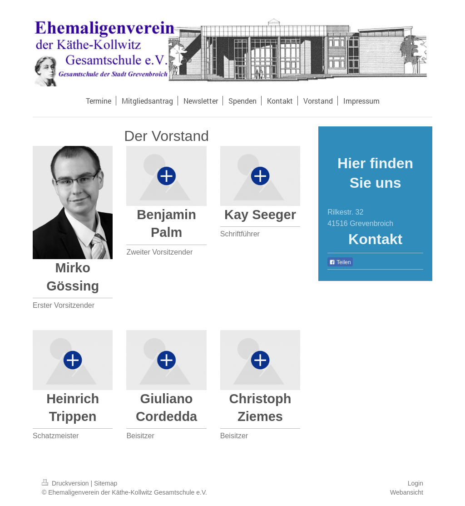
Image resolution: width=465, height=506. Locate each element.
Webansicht (406, 492)
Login (415, 483)
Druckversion (66, 483)
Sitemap (105, 483)
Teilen (340, 262)
